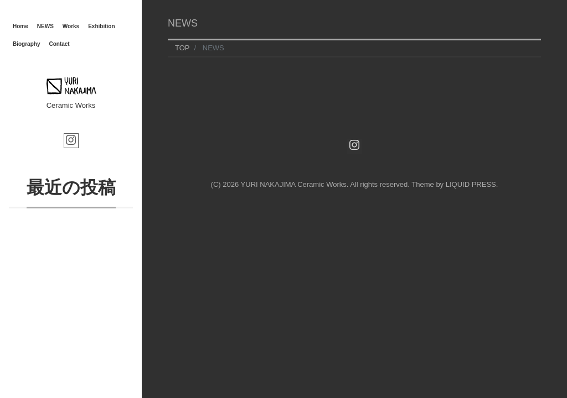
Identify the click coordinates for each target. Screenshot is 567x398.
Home (20, 26)
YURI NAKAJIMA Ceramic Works (294, 184)
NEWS (45, 26)
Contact (59, 44)
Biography (26, 44)
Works (71, 26)
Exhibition (101, 26)
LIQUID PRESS (471, 184)
